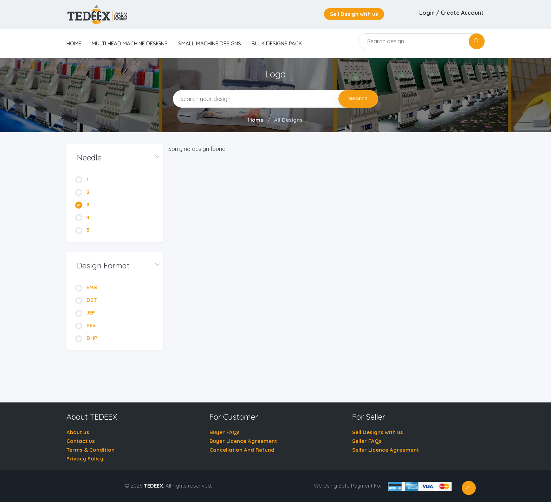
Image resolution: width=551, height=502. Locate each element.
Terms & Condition (90, 449)
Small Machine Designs (209, 43)
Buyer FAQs (224, 432)
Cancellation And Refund (241, 449)
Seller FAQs (367, 441)
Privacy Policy (84, 458)
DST (86, 300)
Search (358, 98)
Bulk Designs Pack (277, 43)
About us (77, 432)
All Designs (288, 119)
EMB (86, 287)
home (73, 43)
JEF (85, 312)
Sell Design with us (354, 14)
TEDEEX (153, 485)
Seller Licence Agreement (385, 449)
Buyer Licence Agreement (243, 441)
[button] (117, 158)
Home (256, 119)
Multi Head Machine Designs (130, 43)
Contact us (80, 441)
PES (85, 325)
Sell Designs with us (377, 432)
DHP (86, 338)
